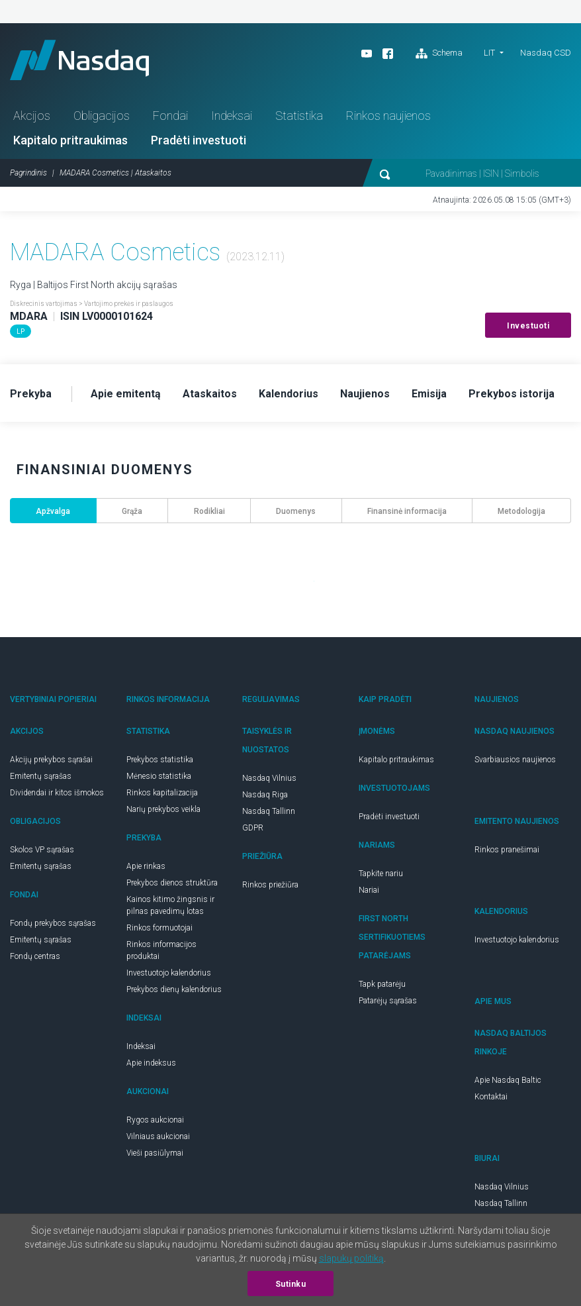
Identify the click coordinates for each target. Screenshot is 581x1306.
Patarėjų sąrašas (388, 1000)
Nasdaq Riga (265, 794)
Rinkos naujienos (388, 116)
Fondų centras (35, 956)
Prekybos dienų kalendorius (174, 989)
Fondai (170, 116)
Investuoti (528, 325)
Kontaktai (491, 1096)
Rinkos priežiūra (270, 884)
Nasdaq (79, 60)
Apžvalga (53, 511)
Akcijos (31, 116)
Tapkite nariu (381, 873)
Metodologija (521, 511)
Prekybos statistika (159, 759)
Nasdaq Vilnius (269, 778)
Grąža (132, 511)
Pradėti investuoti (198, 140)
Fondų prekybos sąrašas (53, 923)
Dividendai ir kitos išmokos (57, 792)
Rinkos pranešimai (506, 849)
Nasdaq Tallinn (268, 811)
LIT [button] (489, 53)
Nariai (369, 890)
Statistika (299, 116)
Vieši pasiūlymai (154, 1153)
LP (20, 331)
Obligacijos (101, 116)
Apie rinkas (145, 866)
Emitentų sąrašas (40, 776)
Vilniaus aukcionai (158, 1136)
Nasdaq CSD (545, 53)
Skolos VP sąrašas (42, 849)
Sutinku (290, 1284)
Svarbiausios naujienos (515, 759)
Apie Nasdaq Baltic (507, 1080)
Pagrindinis (28, 172)
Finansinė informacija (407, 511)
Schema (439, 54)
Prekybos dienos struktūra (172, 882)
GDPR (252, 827)
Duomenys (296, 511)
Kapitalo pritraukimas (70, 140)
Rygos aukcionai (155, 1120)
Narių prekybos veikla (163, 809)
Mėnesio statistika (158, 776)
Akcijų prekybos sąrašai (51, 759)
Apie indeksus (151, 1063)
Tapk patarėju (382, 984)
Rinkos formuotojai (159, 927)
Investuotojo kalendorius (168, 973)
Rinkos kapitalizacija (162, 792)
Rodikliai (209, 511)
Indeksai (231, 116)
